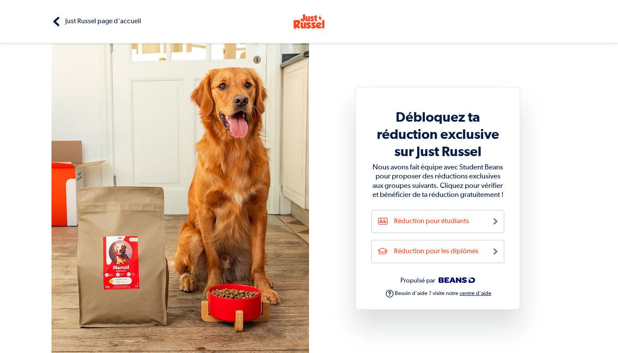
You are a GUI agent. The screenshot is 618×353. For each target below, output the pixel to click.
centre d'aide (475, 293)
